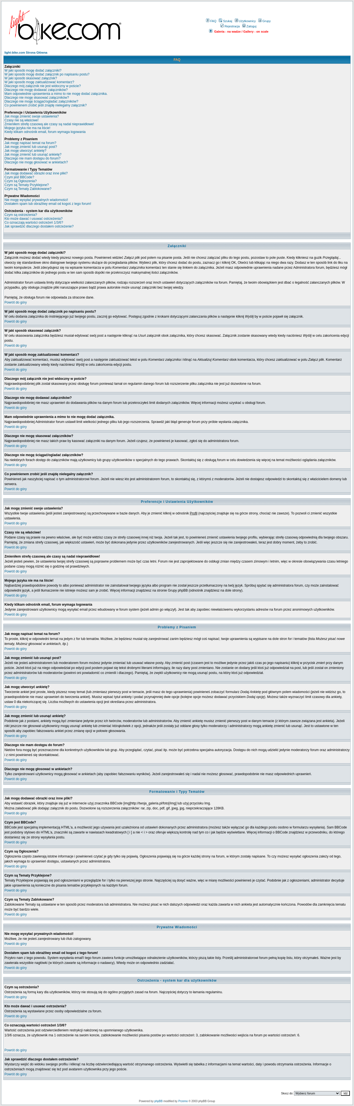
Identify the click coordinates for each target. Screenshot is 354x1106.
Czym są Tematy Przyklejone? (26, 185)
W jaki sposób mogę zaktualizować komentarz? (39, 82)
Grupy (264, 21)
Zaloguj (249, 26)
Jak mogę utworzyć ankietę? (25, 151)
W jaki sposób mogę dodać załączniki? (32, 70)
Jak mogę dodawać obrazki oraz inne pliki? (36, 173)
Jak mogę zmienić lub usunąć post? (30, 147)
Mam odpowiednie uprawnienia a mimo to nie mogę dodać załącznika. (56, 94)
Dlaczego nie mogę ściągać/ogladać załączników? (41, 101)
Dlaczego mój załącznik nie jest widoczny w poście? (42, 86)
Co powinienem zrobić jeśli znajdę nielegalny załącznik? (45, 105)
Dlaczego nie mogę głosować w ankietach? (36, 162)
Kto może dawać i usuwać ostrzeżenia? (33, 219)
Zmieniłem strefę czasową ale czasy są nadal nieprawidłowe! (49, 124)
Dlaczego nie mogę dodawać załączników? (36, 90)
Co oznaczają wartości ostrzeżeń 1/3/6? (33, 222)
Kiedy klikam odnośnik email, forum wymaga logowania (44, 132)
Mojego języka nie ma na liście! (27, 128)
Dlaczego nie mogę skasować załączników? (36, 98)
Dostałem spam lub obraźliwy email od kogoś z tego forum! (47, 204)
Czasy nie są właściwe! (21, 120)
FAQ (211, 21)
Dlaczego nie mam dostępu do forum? (32, 158)
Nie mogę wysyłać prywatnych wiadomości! (36, 200)
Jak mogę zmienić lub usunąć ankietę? (32, 154)
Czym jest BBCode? (19, 177)
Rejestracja (230, 26)
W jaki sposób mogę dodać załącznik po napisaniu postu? (47, 74)
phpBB (158, 1101)
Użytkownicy (245, 21)
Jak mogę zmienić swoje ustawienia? (31, 116)
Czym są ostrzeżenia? (20, 215)
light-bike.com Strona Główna (25, 52)
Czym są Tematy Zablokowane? (27, 189)
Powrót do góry (15, 302)
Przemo (183, 1101)
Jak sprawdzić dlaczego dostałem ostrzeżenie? (39, 226)
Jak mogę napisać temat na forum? (30, 143)
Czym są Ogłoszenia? (20, 181)
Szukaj (225, 21)
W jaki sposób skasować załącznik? (30, 78)
